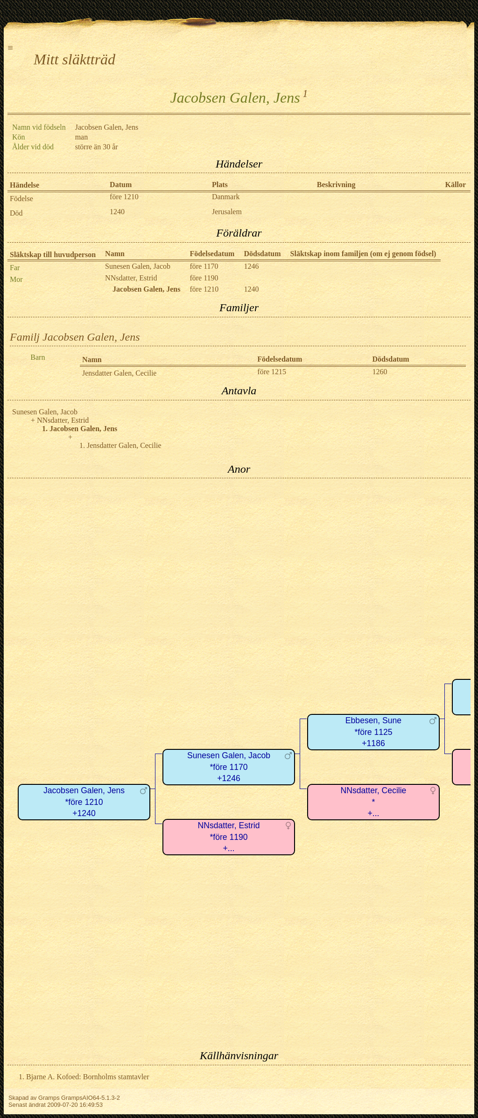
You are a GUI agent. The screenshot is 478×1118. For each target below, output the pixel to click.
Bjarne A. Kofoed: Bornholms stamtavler (87, 1077)
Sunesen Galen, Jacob (137, 266)
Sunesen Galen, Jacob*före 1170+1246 (228, 767)
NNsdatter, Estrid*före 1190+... (229, 837)
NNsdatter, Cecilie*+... (374, 802)
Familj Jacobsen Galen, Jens (75, 337)
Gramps (49, 1097)
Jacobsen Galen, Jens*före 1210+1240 (84, 802)
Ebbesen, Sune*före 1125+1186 (373, 732)
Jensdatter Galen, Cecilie (119, 373)
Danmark (226, 197)
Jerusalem (227, 212)
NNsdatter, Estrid (131, 278)
